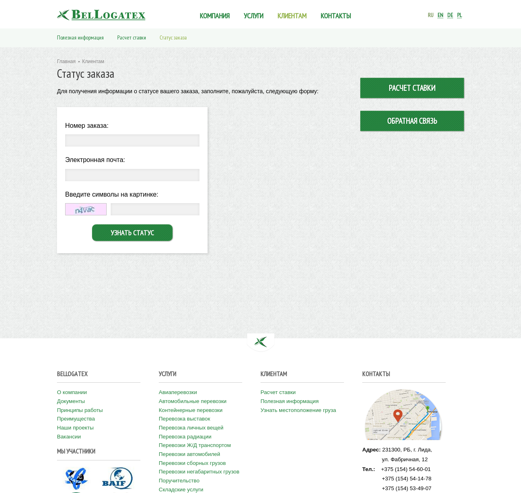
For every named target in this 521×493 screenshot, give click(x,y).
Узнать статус (132, 232)
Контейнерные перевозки (191, 410)
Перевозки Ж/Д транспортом (195, 445)
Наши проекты (75, 428)
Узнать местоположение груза (298, 410)
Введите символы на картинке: (111, 194)
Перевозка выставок (184, 419)
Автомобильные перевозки (193, 401)
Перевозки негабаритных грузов (199, 472)
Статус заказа (173, 37)
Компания (215, 15)
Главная (66, 61)
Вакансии (69, 437)
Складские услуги (181, 489)
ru (430, 15)
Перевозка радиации (185, 437)
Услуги (253, 15)
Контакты (336, 15)
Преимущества (76, 419)
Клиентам (292, 15)
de (450, 15)
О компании (72, 392)
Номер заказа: (87, 125)
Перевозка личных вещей (191, 428)
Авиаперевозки (178, 392)
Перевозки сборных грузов (192, 463)
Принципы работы (80, 410)
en (440, 15)
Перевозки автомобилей (189, 454)
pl (459, 15)
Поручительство (179, 481)
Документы (71, 401)
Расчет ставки (131, 37)
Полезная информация (80, 37)
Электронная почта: (95, 159)
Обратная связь (412, 121)
